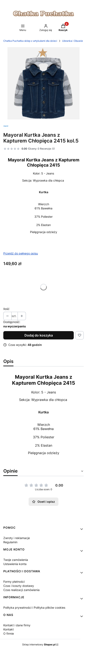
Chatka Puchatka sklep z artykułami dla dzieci (30, 40)
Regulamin (10, 542)
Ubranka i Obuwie (72, 40)
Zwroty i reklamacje (16, 538)
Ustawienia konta (15, 564)
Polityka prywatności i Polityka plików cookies (34, 607)
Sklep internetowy (39, 644)
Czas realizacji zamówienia (21, 590)
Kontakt (8, 629)
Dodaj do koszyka (38, 335)
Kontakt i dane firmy (16, 625)
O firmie (8, 633)
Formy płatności (14, 581)
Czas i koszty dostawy (18, 585)
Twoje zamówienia (15, 560)
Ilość (6, 309)
